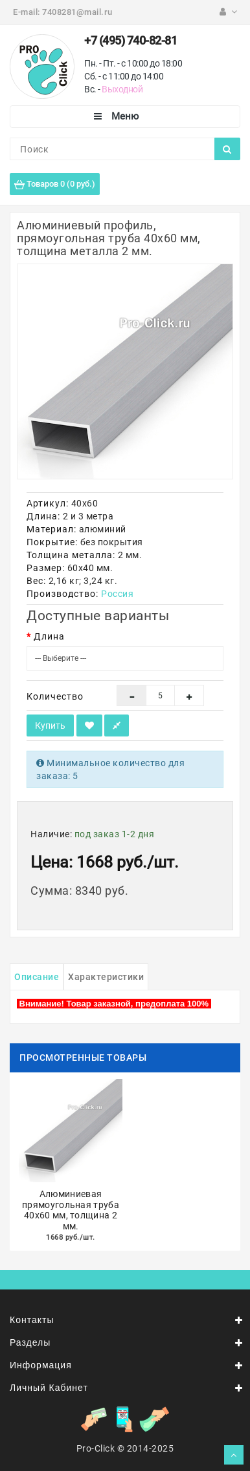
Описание (36, 977)
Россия (117, 594)
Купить (50, 725)
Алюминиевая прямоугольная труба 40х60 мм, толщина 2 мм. (70, 1210)
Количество (55, 696)
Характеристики (106, 977)
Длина (49, 636)
